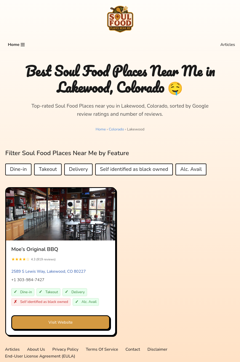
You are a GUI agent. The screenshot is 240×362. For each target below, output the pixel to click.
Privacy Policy (65, 349)
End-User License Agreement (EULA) (40, 356)
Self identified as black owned (134, 169)
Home (100, 129)
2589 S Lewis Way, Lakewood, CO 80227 (48, 271)
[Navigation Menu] (16, 44)
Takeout (48, 169)
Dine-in (18, 169)
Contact (132, 349)
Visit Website (61, 322)
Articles (227, 45)
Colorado (116, 129)
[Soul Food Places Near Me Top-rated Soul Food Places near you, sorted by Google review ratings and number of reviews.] (120, 19)
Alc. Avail (191, 169)
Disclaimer (157, 349)
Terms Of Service (102, 349)
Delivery (78, 169)
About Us (36, 349)
